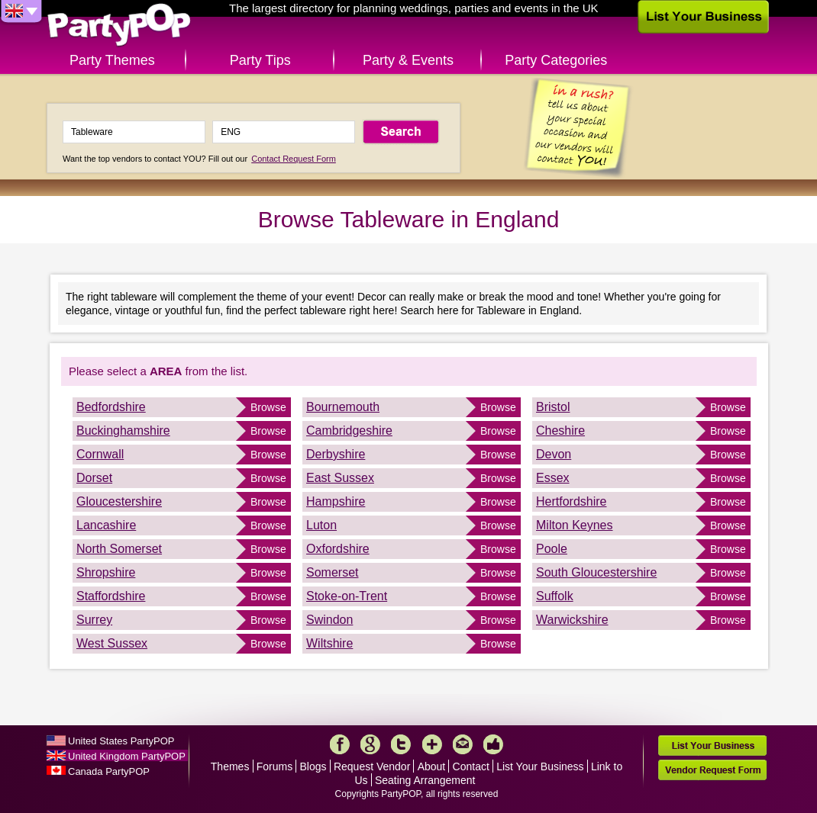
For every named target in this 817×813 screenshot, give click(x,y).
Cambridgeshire (349, 430)
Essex (553, 477)
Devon (553, 454)
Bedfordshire (111, 406)
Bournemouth (342, 406)
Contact (471, 766)
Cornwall (100, 454)
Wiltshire (329, 643)
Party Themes (112, 60)
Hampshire (335, 501)
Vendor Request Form (712, 770)
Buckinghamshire (123, 430)
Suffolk (554, 596)
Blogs (313, 766)
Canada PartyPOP (109, 771)
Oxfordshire (338, 548)
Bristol (553, 406)
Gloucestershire (119, 501)
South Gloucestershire (596, 572)
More (432, 744)
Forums (274, 766)
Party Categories (556, 60)
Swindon (329, 619)
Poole (551, 548)
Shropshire (105, 572)
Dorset (94, 477)
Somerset (332, 572)
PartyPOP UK (119, 25)
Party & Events (408, 60)
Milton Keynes (574, 525)
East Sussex (340, 477)
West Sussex (111, 643)
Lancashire (106, 525)
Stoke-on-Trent (346, 596)
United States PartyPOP (121, 741)
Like (493, 744)
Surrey (94, 619)
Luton (321, 525)
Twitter (401, 744)
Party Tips (260, 60)
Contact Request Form (293, 158)
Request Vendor (372, 766)
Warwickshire (572, 619)
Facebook (340, 744)
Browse (268, 407)
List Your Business (539, 766)
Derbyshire (335, 454)
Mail (463, 744)
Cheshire (560, 430)
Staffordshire (110, 596)
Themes (230, 766)
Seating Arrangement (425, 780)
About (432, 766)
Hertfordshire (571, 501)
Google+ (370, 744)
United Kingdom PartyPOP (127, 756)
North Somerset (119, 548)
